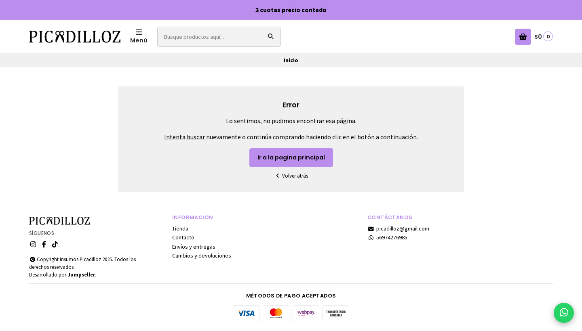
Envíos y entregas (193, 246)
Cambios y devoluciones (201, 255)
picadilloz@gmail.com (398, 228)
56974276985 (387, 237)
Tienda (180, 228)
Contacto (183, 237)
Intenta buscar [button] (184, 137)
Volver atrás (291, 175)
